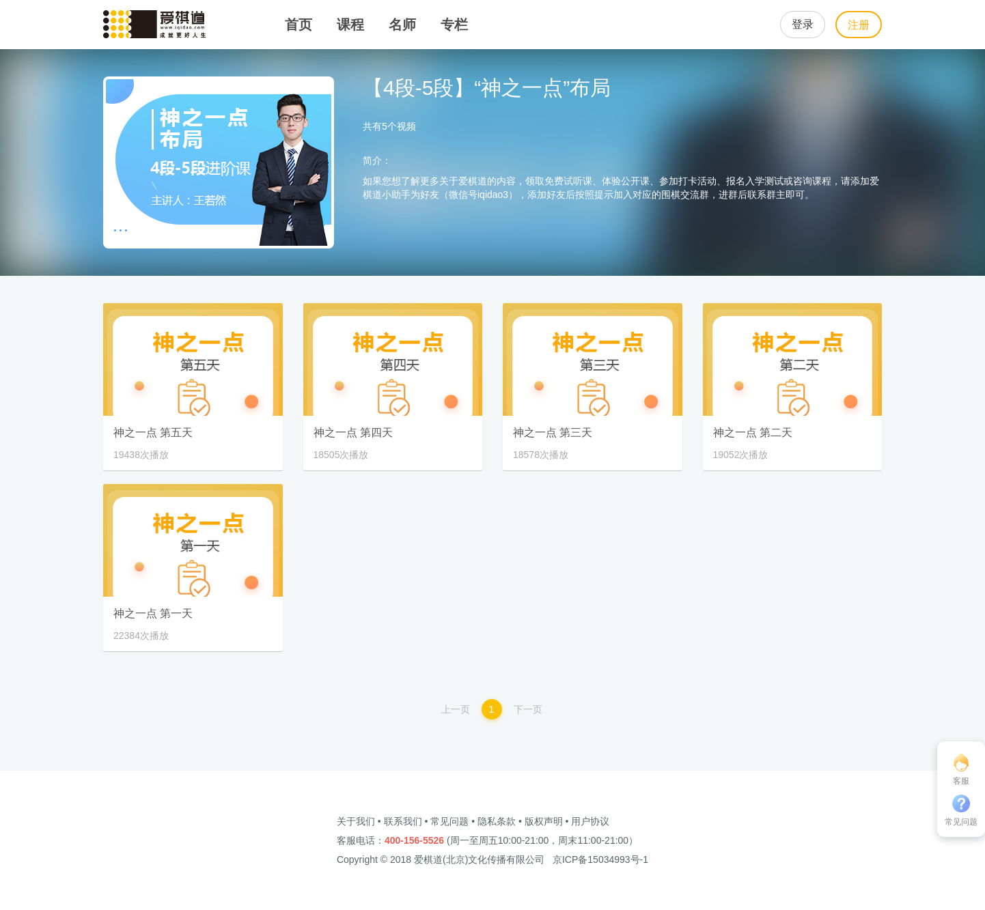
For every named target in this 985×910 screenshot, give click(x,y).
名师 (402, 24)
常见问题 (449, 821)
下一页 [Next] (528, 709)
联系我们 (403, 821)
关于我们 (356, 821)
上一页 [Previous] (455, 709)
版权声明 (544, 821)
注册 (859, 25)
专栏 (454, 24)
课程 (350, 24)
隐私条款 (496, 821)
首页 (298, 24)
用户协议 (590, 821)
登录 (803, 24)
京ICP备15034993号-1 (600, 859)
